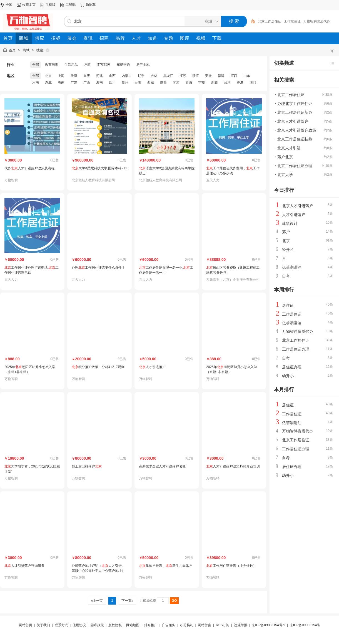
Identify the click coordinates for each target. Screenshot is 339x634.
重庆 (86, 76)
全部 (35, 65)
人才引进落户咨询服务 (24, 566)
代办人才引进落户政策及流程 (29, 168)
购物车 (91, 5)
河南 (35, 82)
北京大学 (285, 174)
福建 (221, 76)
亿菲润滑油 (291, 267)
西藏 (150, 82)
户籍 (87, 65)
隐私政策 (97, 625)
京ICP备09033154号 (305, 625)
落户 (286, 232)
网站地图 (132, 625)
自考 (286, 276)
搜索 (39, 50)
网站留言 (204, 625)
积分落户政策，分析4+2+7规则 (98, 367)
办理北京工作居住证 (294, 103)
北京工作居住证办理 (294, 165)
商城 (26, 50)
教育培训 (51, 65)
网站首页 (25, 625)
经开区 (288, 249)
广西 (86, 82)
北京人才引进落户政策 (296, 130)
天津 (74, 76)
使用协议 (79, 625)
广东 (74, 82)
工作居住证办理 (295, 349)
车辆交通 (123, 65)
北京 (48, 76)
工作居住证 (292, 21)
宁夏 (201, 82)
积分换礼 (186, 625)
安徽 (208, 76)
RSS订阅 (223, 625)
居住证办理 (291, 367)
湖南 (61, 82)
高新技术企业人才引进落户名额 (162, 466)
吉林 (154, 76)
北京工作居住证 (269, 21)
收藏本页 (29, 5)
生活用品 (71, 65)
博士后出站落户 (87, 466)
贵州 (125, 82)
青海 (189, 82)
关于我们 (43, 625)
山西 (112, 76)
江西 (234, 76)
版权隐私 (115, 625)
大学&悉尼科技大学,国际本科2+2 (99, 168)
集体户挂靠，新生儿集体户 (165, 566)
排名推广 (151, 625)
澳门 (253, 82)
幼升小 (288, 376)
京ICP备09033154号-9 (268, 625)
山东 (246, 76)
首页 (12, 50)
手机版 (51, 5)
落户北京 (285, 157)
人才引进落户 (152, 367)
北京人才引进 (289, 148)
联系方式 (61, 625)
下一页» (127, 601)
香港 (240, 82)
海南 (99, 82)
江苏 (183, 76)
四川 (112, 82)
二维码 (71, 5)
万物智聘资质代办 (316, 21)
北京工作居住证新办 (294, 112)
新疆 (214, 82)
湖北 (48, 82)
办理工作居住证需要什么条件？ (98, 268)
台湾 (227, 82)
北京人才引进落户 (292, 121)
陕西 (163, 82)
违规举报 (240, 625)
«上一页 (97, 601)
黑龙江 (168, 76)
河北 (99, 76)
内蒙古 (127, 76)
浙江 (195, 76)
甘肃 (176, 82)
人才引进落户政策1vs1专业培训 (233, 466)
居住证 (288, 305)
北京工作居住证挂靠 (294, 139)
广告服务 (168, 625)
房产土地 (142, 65)
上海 (61, 76)
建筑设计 (290, 223)
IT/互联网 (104, 65)
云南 (137, 82)
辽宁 (141, 76)
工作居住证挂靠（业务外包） (231, 566)
